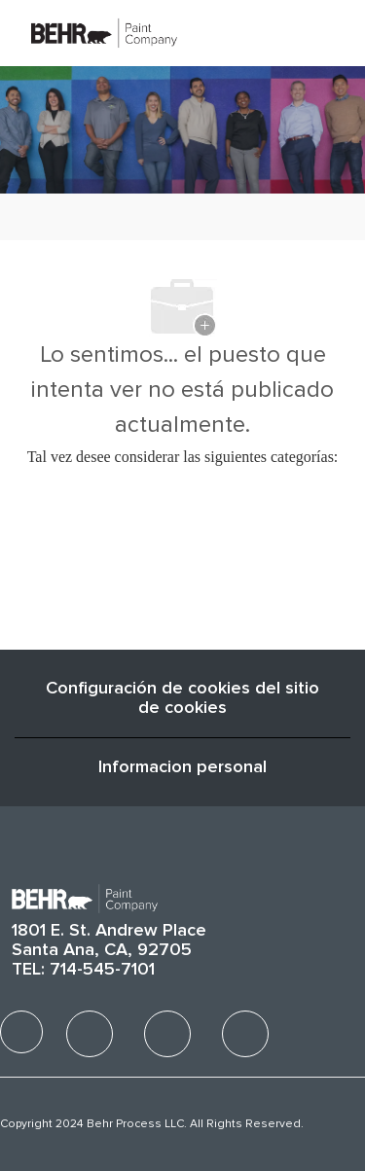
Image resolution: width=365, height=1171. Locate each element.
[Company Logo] (104, 32)
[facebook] (21, 1032)
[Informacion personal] (182, 767)
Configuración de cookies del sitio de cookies (182, 698)
